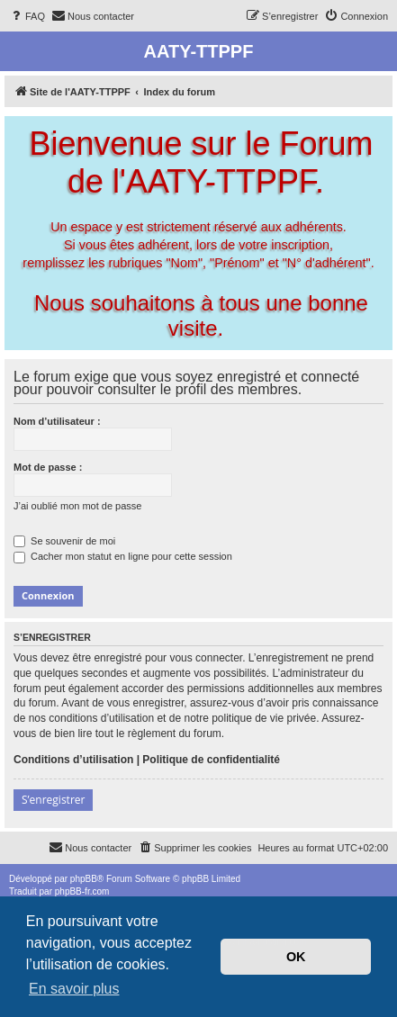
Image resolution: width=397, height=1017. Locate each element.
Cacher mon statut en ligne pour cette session (123, 556)
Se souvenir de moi (64, 541)
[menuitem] (27, 16)
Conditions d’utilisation (73, 759)
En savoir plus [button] (74, 988)
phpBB (83, 879)
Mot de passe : (48, 467)
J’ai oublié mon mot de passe (77, 505)
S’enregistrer (53, 799)
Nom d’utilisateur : (57, 421)
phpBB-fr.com (82, 891)
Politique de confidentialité (211, 759)
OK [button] (296, 957)
